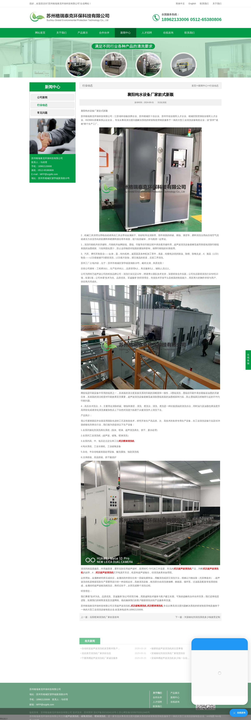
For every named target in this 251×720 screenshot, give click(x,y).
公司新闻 (42, 97)
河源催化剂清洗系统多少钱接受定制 (202, 617)
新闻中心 (125, 32)
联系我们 (204, 3)
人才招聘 (147, 32)
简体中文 (180, 3)
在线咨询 (168, 32)
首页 (194, 86)
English (192, 3)
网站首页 (40, 32)
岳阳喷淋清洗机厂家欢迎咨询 (104, 617)
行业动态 (42, 105)
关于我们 (217, 3)
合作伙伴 (104, 32)
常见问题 (42, 112)
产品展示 (83, 32)
